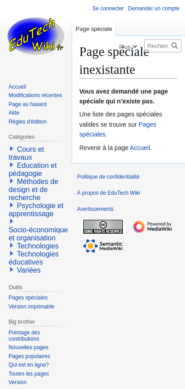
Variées (29, 270)
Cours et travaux (26, 153)
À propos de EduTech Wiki (108, 193)
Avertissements (95, 209)
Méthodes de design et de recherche (33, 189)
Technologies (38, 246)
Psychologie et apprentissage (36, 210)
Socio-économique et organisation (38, 234)
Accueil (140, 147)
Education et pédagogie (32, 169)
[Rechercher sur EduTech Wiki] (162, 45)
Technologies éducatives (34, 258)
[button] (12, 148)
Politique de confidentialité (108, 177)
